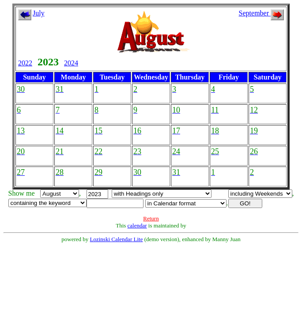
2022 (25, 63)
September (261, 13)
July (39, 13)
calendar (137, 225)
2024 (71, 63)
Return (151, 218)
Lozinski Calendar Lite (116, 239)
